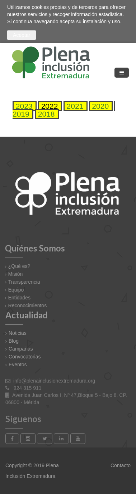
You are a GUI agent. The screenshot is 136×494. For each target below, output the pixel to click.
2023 (23, 106)
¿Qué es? (17, 266)
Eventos (18, 364)
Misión (13, 274)
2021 (74, 106)
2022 (48, 106)
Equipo (14, 290)
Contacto (120, 465)
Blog (14, 341)
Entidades (17, 297)
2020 (99, 106)
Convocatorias (25, 357)
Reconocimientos (25, 305)
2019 (21, 114)
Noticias (18, 333)
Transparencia (22, 282)
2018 (45, 114)
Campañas (21, 349)
